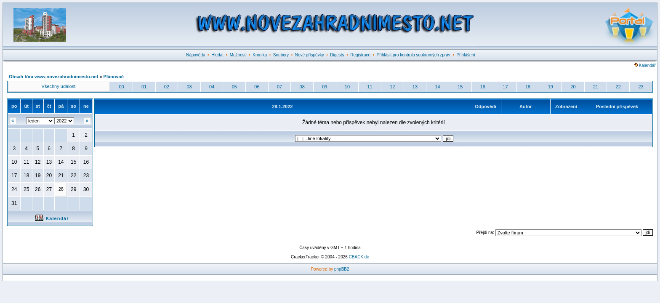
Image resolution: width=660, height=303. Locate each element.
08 (302, 86)
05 (234, 86)
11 (370, 86)
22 (618, 86)
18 (527, 86)
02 (166, 86)
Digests (337, 55)
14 (437, 86)
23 (640, 86)
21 (595, 86)
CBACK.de (359, 257)
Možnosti (238, 55)
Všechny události (59, 86)
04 (211, 86)
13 (415, 86)
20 (572, 86)
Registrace (360, 55)
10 (347, 86)
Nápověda (195, 55)
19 (550, 86)
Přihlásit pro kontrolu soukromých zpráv (413, 55)
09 (324, 86)
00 (121, 86)
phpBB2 (341, 269)
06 (256, 86)
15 (460, 86)
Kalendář (645, 65)
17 (505, 86)
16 (482, 86)
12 (392, 86)
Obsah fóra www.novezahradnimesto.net (53, 76)
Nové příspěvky (309, 55)
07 (279, 86)
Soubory (281, 55)
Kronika (260, 55)
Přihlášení (465, 55)
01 (143, 86)
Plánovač (114, 76)
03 (189, 86)
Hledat (217, 55)
